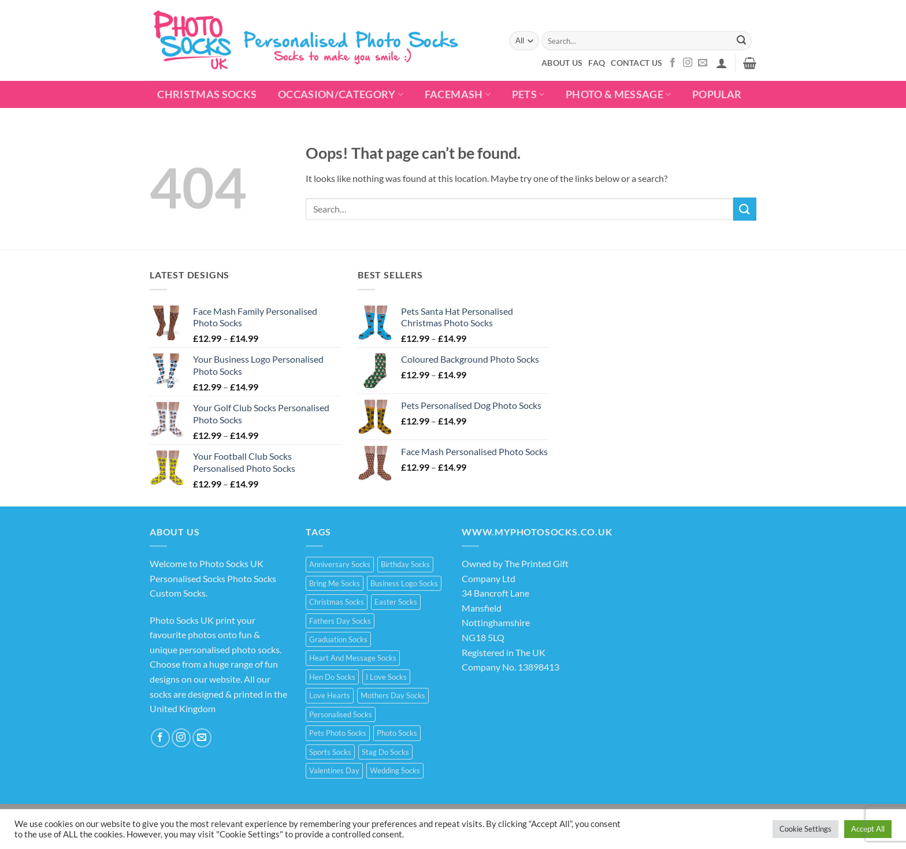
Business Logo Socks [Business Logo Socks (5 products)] (404, 583)
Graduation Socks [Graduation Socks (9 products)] (338, 639)
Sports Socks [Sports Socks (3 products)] (330, 752)
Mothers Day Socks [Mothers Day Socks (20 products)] (393, 695)
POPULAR (716, 94)
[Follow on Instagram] (687, 63)
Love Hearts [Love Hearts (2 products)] (329, 695)
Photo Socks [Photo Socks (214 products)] (397, 733)
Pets (528, 94)
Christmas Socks (207, 94)
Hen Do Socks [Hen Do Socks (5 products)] (332, 677)
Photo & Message (618, 94)
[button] (721, 63)
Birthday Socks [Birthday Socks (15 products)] (405, 564)
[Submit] (741, 41)
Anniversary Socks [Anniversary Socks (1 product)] (339, 564)
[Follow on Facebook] (672, 63)
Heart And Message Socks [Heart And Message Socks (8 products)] (352, 657)
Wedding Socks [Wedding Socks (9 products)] (395, 770)
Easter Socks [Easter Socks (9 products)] (395, 601)
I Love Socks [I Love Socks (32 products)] (386, 677)
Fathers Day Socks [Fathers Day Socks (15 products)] (340, 620)
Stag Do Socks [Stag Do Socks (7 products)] (385, 752)
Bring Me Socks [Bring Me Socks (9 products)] (334, 583)
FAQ (596, 63)
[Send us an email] (702, 63)
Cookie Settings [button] (805, 828)
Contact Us (636, 63)
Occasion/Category (341, 94)
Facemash (458, 94)
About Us (561, 63)
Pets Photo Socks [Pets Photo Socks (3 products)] (337, 733)
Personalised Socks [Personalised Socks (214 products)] (340, 714)
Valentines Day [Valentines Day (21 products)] (334, 770)
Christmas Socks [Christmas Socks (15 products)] (336, 601)
